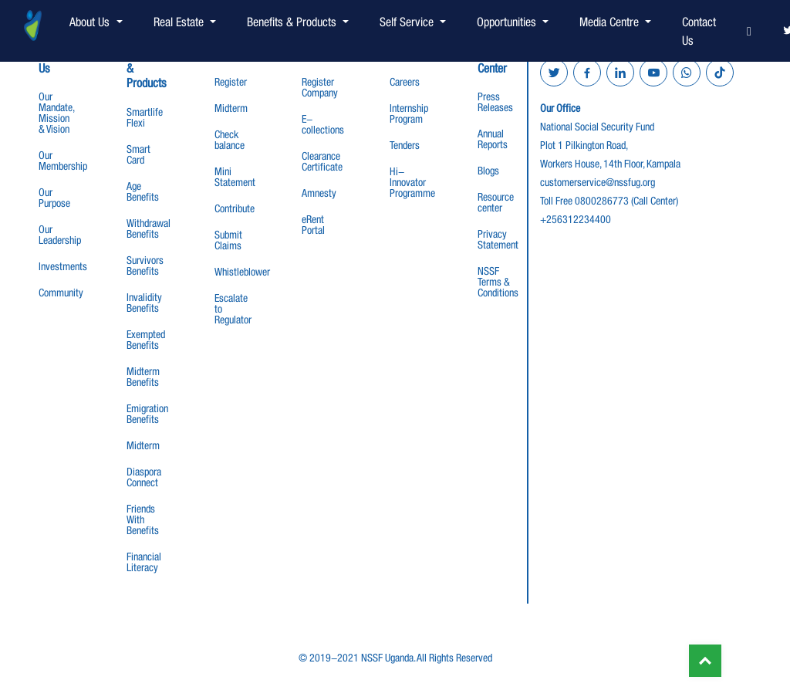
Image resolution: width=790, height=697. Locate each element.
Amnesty (319, 193)
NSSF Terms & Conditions (498, 282)
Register (230, 81)
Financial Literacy (144, 562)
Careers (405, 81)
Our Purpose (54, 197)
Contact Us (699, 31)
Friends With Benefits (143, 519)
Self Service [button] (408, 22)
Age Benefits (143, 191)
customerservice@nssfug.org (597, 182)
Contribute (234, 208)
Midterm (143, 445)
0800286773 (602, 201)
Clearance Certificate (322, 161)
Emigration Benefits (147, 414)
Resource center (496, 202)
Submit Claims (228, 240)
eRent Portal (313, 224)
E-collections (323, 124)
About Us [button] (91, 22)
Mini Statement (234, 177)
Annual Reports (493, 139)
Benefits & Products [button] (293, 22)
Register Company (320, 87)
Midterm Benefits (143, 376)
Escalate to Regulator (233, 309)
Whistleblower (242, 271)
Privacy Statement (498, 239)
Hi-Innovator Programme (412, 182)
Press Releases (495, 102)
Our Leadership (60, 234)
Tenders (405, 145)
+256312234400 (575, 219)
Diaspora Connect (144, 477)
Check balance (229, 140)
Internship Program (409, 113)
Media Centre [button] (610, 22)
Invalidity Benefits (144, 302)
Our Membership (63, 160)
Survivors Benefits (145, 265)
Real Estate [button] (180, 22)
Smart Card (138, 154)
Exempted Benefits (146, 339)
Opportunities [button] (508, 22)
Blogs (488, 170)
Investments (63, 266)
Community (61, 292)
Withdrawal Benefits (148, 228)
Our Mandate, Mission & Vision (56, 112)
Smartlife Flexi (145, 117)
